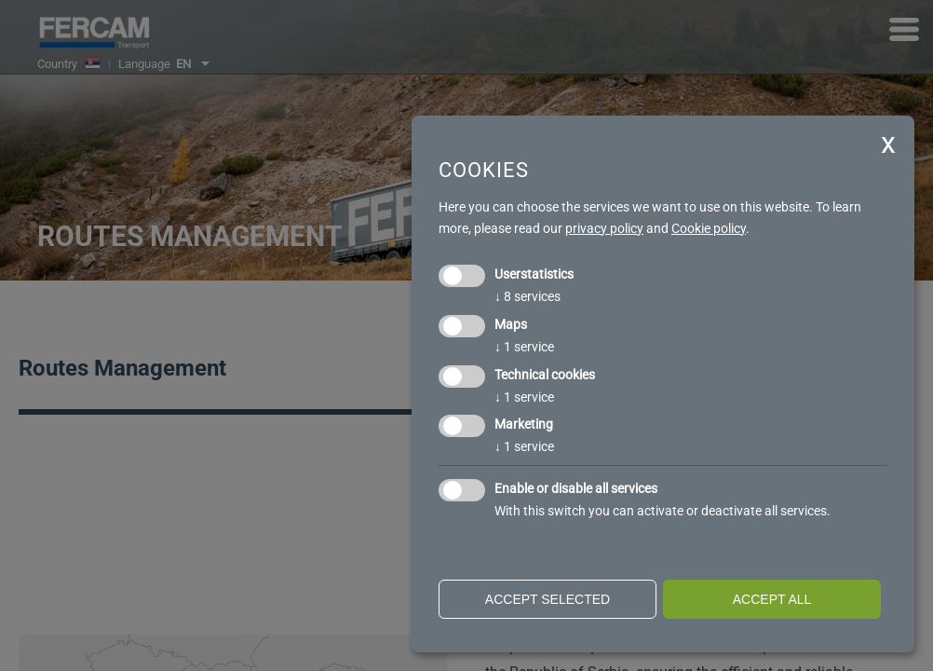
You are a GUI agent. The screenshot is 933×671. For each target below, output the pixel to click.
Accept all (772, 599)
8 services (527, 296)
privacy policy (604, 228)
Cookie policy (708, 228)
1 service (524, 346)
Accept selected (547, 599)
